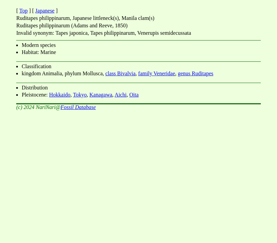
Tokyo (80, 95)
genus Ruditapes (195, 73)
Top (23, 11)
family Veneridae (156, 73)
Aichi (121, 95)
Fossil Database (77, 107)
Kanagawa (100, 95)
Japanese (45, 11)
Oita (134, 95)
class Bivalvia (120, 73)
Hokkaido (60, 95)
